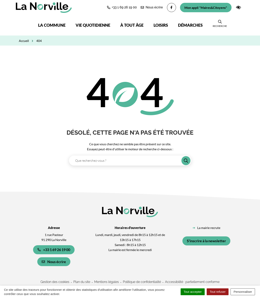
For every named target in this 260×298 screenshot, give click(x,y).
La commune (52, 25)
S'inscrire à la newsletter (206, 241)
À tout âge (132, 25)
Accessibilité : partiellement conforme (192, 282)
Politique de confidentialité (142, 282)
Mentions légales (106, 282)
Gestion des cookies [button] (54, 282)
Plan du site (81, 282)
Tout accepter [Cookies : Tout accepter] (193, 291)
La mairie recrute (208, 228)
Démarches (190, 25)
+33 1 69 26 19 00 (53, 249)
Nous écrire (54, 261)
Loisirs (161, 25)
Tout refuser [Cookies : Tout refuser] (218, 291)
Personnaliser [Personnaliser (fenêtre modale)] (243, 291)
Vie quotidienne (93, 25)
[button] (122, 7)
